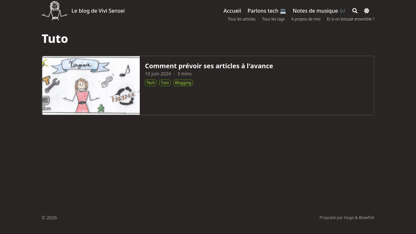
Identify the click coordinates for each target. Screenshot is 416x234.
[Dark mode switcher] (366, 10)
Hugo (349, 217)
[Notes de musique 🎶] (319, 11)
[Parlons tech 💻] (267, 11)
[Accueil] (232, 11)
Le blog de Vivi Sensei (98, 10)
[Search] (355, 10)
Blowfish (366, 217)
